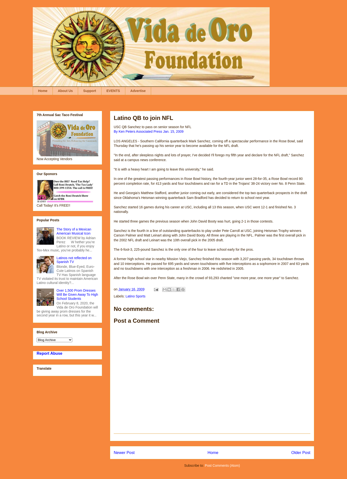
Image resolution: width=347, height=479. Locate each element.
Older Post (300, 452)
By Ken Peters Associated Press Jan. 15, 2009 (149, 131)
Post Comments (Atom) (222, 465)
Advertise (138, 91)
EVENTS (113, 91)
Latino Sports (136, 296)
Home (42, 91)
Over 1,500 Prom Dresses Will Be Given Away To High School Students (77, 295)
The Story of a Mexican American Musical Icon (74, 231)
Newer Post (124, 452)
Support (89, 91)
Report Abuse (49, 353)
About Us (65, 91)
